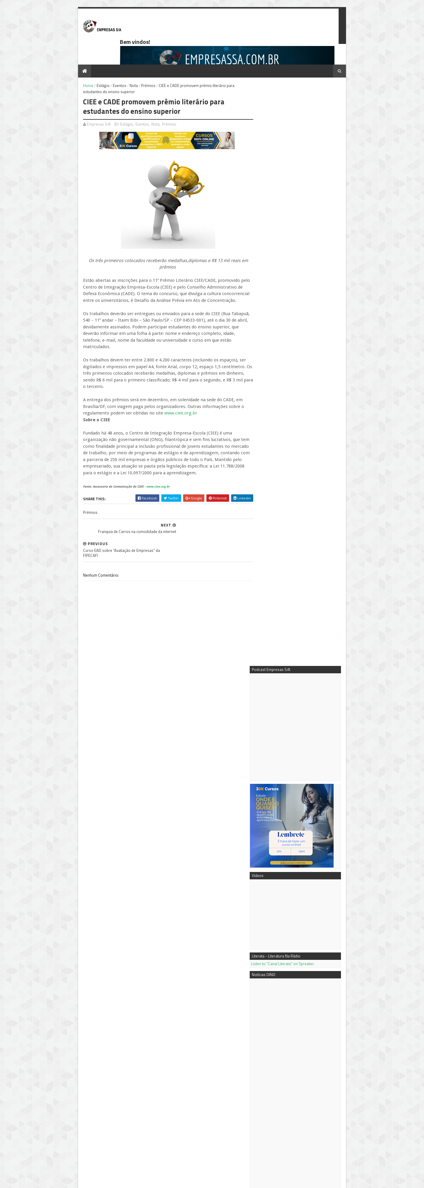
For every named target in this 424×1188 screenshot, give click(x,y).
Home (78, 65)
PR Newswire (274, 1104)
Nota (124, 65)
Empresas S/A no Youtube (284, 1091)
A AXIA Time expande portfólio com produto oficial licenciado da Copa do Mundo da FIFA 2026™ (305, 702)
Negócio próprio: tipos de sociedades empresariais (315, 1015)
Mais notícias (272, 857)
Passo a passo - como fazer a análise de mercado (315, 994)
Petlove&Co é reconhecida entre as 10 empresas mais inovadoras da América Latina (304, 806)
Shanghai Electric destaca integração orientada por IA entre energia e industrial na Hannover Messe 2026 (300, 656)
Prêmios (138, 65)
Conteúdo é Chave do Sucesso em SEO (312, 972)
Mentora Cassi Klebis (280, 1078)
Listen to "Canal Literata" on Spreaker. (292, 360)
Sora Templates (102, 1181)
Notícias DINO (274, 1097)
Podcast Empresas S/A (282, 1071)
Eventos (109, 65)
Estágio (93, 65)
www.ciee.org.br (170, 373)
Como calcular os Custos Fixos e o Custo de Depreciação (312, 1036)
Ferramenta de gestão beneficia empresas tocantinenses (111, 1140)
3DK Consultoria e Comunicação (290, 1084)
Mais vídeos (294, 857)
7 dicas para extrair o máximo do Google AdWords (301, 880)
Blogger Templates (133, 1181)
